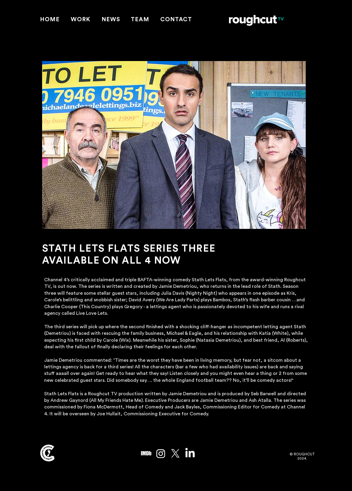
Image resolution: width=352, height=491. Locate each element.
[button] (80, 20)
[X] (175, 453)
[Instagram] (161, 453)
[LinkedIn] (190, 453)
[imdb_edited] (146, 453)
